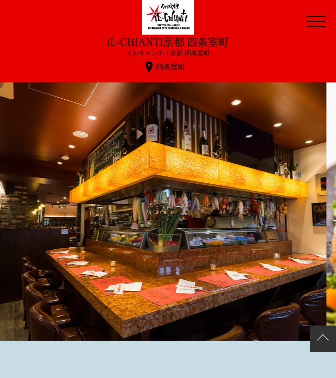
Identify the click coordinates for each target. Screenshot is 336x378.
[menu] (316, 21)
